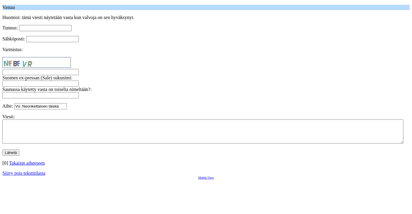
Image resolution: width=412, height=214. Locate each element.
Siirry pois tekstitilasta (23, 177)
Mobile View (206, 182)
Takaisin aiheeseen (27, 167)
